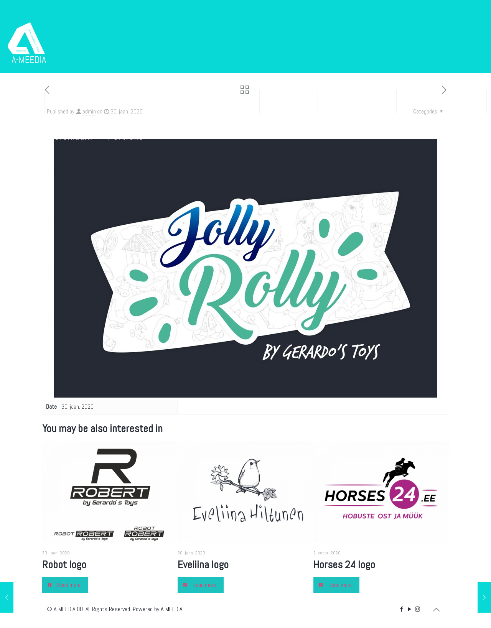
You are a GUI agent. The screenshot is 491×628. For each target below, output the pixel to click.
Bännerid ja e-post (441, 101)
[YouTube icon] (409, 609)
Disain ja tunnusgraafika (202, 101)
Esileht (22, 101)
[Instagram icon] (417, 609)
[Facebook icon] (401, 609)
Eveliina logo (203, 564)
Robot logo (64, 564)
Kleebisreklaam (357, 101)
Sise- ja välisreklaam (50, 136)
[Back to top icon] (436, 610)
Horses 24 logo (344, 564)
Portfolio (125, 136)
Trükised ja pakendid (94, 101)
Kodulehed (288, 101)
